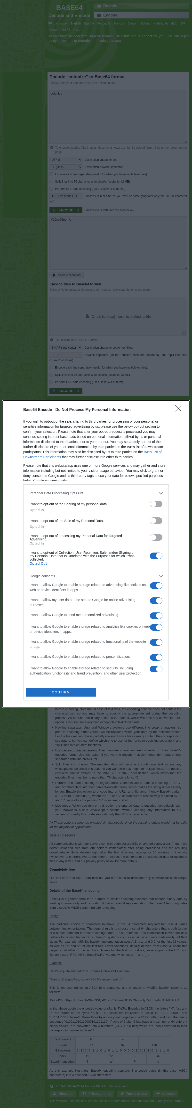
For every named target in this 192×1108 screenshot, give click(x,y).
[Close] (179, 410)
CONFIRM (61, 692)
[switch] (156, 504)
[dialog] (96, 554)
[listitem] (96, 493)
